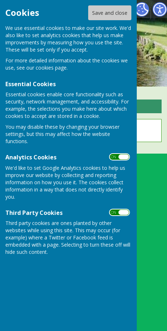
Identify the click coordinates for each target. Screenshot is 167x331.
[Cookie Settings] (142, 9)
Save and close (109, 12)
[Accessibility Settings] (160, 9)
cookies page (51, 67)
